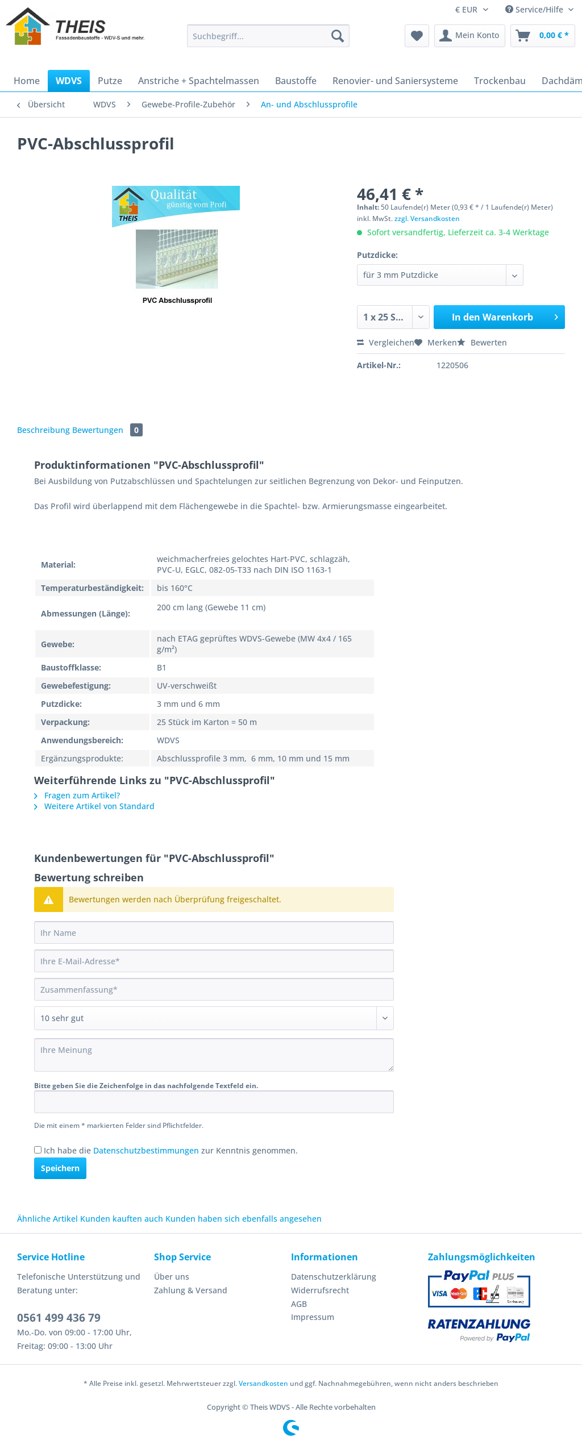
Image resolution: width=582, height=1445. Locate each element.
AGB (299, 1303)
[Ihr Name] (214, 932)
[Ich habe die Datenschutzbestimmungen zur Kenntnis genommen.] (37, 1149)
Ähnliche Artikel (47, 1218)
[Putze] (110, 80)
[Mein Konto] (469, 35)
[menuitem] (268, 41)
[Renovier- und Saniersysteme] (395, 80)
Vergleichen (385, 342)
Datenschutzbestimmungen (146, 1150)
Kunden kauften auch (121, 1218)
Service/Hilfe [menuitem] (535, 9)
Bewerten (482, 342)
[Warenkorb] (542, 35)
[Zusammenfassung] (214, 989)
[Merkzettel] (417, 35)
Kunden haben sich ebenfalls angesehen (243, 1218)
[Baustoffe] (296, 80)
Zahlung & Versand (190, 1290)
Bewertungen (107, 429)
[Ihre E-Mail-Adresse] (214, 961)
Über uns (171, 1276)
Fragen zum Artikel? (77, 795)
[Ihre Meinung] (214, 1055)
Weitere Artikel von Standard (94, 806)
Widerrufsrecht (320, 1290)
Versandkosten (263, 1383)
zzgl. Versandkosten (427, 218)
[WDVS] (69, 80)
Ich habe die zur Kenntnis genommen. (171, 1150)
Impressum (312, 1316)
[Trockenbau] (500, 80)
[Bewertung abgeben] (214, 1018)
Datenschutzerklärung (333, 1276)
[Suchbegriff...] (268, 35)
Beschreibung (43, 429)
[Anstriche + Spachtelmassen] (198, 80)
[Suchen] (338, 35)
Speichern (60, 1168)
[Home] (27, 80)
